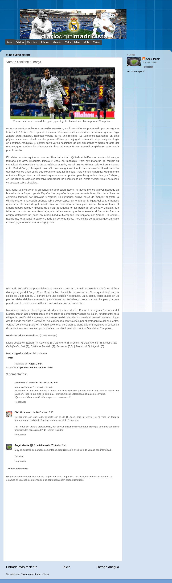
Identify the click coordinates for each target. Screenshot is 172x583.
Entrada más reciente (21, 567)
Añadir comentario (17, 468)
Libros (77, 42)
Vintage (96, 42)
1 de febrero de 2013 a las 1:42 (50, 445)
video (49, 367)
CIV (17, 412)
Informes (45, 42)
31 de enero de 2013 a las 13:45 (36, 412)
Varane (42, 367)
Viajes (68, 42)
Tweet (9, 358)
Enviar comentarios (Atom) (35, 574)
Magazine (57, 42)
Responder (20, 402)
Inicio (9, 42)
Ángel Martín (35, 363)
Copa (20, 367)
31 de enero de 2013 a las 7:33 (42, 382)
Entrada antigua (107, 567)
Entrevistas (32, 42)
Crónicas (20, 42)
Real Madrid (30, 367)
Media (86, 42)
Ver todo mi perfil (135, 71)
